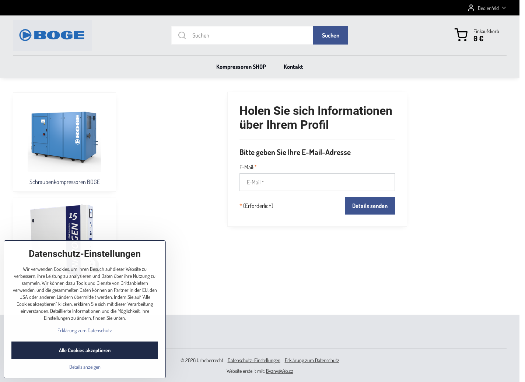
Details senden (370, 205)
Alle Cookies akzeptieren (85, 363)
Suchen (330, 35)
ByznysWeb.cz (279, 371)
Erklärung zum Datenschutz (312, 360)
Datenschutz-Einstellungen (254, 360)
